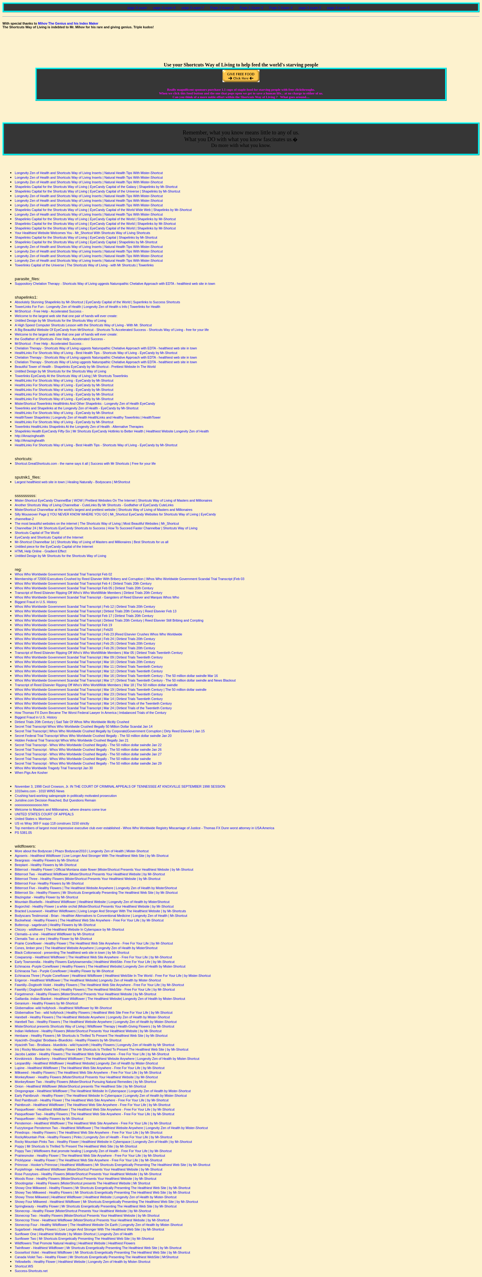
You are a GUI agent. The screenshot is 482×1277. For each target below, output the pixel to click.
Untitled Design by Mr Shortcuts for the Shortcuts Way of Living (60, 320)
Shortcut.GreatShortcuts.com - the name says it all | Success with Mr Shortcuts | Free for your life (85, 463)
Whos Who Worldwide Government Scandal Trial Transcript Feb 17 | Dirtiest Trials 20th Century (84, 616)
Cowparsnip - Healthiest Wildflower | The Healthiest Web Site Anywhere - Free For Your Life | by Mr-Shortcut (93, 957)
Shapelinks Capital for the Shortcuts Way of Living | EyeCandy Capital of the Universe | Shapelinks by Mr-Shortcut (97, 191)
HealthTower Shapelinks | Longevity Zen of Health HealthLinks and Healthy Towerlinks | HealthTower (87, 417)
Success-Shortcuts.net (31, 1271)
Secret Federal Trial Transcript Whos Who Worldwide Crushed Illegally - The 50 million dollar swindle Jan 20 (93, 736)
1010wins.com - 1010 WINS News (40, 791)
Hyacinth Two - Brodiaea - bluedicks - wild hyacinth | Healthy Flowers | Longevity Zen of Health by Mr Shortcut (94, 1045)
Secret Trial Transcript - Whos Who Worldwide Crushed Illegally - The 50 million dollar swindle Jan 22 (88, 745)
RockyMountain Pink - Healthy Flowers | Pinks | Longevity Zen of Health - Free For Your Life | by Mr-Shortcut (93, 1137)
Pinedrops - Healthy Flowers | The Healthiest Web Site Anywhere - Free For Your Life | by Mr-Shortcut (88, 1132)
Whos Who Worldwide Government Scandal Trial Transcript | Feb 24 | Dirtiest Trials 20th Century (85, 639)
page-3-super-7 (193, 8)
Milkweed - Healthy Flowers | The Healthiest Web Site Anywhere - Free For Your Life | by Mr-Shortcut (88, 1072)
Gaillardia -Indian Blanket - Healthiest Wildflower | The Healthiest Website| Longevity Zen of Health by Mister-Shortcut (100, 999)
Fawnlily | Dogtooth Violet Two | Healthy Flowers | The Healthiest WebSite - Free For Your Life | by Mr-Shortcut (95, 989)
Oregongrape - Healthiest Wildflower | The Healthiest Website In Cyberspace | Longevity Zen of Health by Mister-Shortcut (103, 1091)
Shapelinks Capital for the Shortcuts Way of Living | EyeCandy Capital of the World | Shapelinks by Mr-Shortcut (95, 219)
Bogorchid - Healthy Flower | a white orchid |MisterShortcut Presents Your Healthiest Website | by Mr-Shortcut (94, 906)
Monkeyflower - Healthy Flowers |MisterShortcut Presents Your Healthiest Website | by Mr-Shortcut (86, 1077)
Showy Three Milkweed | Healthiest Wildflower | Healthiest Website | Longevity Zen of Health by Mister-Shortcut (95, 1197)
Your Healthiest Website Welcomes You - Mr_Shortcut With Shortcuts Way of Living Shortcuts (82, 233)
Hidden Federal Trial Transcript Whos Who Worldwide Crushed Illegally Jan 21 (71, 740)
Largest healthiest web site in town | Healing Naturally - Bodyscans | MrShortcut (72, 482)
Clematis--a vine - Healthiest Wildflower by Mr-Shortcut (54, 934)
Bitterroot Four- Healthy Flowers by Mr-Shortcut (49, 883)
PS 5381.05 (23, 832)
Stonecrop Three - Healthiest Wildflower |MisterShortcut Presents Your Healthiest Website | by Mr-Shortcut (92, 1220)
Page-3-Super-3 (251, 8)
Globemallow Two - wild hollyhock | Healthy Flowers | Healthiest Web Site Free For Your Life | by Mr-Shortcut (93, 1012)
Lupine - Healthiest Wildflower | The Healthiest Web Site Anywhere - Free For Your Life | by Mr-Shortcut (89, 1068)
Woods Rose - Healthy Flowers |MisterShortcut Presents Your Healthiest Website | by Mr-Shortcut (85, 1178)
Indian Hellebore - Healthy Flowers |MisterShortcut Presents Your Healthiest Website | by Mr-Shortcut (88, 1031)
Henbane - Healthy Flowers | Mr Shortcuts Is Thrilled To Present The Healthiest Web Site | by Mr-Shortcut (91, 1035)
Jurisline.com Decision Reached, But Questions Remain (55, 800)
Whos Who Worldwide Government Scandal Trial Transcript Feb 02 (63, 574)
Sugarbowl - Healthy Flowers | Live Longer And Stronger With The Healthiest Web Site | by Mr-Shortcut (89, 1229)
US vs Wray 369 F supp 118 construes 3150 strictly (52, 823)
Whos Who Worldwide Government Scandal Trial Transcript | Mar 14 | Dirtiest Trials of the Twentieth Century (93, 703)
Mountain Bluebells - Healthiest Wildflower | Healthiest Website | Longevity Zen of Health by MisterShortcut (92, 902)
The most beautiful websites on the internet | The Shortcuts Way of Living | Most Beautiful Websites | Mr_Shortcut (97, 523)
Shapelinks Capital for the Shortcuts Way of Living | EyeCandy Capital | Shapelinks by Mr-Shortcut (86, 237)
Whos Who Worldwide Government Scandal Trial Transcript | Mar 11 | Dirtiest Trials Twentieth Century (89, 666)
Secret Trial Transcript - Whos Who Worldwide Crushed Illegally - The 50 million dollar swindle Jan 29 (88, 763)
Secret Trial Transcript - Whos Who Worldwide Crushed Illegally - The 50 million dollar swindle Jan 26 (88, 749)
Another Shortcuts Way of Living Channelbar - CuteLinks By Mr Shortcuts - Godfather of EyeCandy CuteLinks (94, 505)
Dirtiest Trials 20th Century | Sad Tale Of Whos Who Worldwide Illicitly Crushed (72, 722)
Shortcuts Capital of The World (37, 533)
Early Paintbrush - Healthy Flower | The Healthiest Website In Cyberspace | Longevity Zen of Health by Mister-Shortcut (101, 1095)
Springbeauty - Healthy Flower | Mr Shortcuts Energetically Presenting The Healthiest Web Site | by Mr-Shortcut (95, 1206)
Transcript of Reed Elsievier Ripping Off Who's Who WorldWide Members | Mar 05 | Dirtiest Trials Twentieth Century (99, 652)
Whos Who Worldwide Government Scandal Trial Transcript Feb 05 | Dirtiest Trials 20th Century (84, 588)
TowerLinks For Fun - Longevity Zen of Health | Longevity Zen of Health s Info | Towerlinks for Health (87, 306)
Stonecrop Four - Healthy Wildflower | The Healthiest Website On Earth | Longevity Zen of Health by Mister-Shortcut (99, 1225)
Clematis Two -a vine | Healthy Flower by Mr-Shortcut (53, 939)
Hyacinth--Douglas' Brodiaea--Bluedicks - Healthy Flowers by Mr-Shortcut (68, 1040)
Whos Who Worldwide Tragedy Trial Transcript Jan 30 (54, 768)
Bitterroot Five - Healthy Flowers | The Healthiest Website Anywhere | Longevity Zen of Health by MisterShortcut (96, 888)
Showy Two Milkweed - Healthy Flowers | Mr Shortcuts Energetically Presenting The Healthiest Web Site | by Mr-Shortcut (102, 1192)
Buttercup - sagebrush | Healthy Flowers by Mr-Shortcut (55, 925)
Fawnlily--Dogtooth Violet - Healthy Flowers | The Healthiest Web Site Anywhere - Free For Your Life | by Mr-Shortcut (99, 985)
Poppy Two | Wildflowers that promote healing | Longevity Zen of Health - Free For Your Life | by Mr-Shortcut (93, 1151)
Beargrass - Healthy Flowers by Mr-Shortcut (46, 860)
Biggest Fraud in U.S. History (36, 602)
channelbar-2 (24, 519)
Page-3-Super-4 (281, 8)
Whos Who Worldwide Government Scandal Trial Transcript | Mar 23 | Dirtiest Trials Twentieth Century (89, 694)
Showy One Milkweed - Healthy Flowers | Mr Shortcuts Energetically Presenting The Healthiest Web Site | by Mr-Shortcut (102, 1188)
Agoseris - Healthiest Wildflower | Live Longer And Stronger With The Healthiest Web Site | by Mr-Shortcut (91, 855)
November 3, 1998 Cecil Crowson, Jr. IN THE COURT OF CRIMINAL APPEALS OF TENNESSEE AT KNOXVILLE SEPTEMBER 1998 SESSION (120, 786)
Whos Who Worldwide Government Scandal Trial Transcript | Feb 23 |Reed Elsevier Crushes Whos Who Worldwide (98, 634)
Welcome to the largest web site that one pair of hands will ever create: (66, 316)
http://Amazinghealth (30, 436)
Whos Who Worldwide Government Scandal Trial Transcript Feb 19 (63, 625)
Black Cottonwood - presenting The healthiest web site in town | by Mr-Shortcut (72, 952)
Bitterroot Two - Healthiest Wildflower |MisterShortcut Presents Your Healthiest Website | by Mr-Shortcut (90, 874)
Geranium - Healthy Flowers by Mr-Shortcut (46, 1003)
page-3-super (137, 8)
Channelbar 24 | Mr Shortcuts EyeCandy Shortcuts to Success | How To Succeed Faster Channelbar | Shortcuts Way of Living (106, 528)
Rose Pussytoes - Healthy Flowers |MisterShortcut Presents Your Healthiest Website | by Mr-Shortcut (88, 1174)
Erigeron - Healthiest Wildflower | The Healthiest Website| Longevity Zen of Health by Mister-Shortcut (88, 980)
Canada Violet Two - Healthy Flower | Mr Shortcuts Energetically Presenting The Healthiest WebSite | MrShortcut (96, 1257)
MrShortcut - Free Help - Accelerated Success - (49, 311)
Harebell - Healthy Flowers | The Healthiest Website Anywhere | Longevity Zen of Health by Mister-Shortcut (92, 1017)
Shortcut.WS (24, 1266)
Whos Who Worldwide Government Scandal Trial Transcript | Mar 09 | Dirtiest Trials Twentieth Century (89, 657)
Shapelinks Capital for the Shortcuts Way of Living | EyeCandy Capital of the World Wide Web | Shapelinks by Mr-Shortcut (103, 210)
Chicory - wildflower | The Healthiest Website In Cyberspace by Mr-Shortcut (69, 929)
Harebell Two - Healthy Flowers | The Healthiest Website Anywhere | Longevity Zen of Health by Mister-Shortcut (96, 1022)
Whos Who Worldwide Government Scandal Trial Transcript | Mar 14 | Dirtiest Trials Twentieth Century (89, 699)
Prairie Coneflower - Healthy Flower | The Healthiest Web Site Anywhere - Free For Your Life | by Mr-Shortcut (94, 943)
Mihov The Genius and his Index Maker (68, 23)
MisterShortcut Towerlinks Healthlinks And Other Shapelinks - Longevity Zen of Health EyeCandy (85, 403)
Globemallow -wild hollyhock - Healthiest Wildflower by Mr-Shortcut (63, 1008)
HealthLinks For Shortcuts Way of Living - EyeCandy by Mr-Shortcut (64, 380)
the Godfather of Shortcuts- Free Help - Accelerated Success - (60, 339)
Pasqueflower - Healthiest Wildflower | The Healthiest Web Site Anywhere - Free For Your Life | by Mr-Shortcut (95, 1109)
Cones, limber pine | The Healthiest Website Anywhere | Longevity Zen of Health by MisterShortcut (86, 948)
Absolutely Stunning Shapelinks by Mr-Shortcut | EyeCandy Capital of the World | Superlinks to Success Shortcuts (97, 302)
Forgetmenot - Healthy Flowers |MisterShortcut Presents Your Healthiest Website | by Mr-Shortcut (85, 994)
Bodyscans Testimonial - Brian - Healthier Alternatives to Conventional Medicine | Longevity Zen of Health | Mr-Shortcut (101, 915)
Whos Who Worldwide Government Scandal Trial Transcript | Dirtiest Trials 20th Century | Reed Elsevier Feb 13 (95, 611)
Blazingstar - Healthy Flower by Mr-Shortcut (46, 897)
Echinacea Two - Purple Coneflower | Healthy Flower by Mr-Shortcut (64, 971)
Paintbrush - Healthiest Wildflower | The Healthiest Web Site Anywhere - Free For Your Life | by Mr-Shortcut (92, 1105)
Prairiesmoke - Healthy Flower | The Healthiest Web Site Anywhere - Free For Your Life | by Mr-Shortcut (90, 1155)
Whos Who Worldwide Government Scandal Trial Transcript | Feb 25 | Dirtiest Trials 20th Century (85, 643)
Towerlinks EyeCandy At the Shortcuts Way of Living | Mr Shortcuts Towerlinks (71, 376)
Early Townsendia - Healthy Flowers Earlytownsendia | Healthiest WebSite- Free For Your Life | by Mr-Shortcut (95, 962)
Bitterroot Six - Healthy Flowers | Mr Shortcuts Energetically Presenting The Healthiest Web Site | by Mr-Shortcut (96, 892)
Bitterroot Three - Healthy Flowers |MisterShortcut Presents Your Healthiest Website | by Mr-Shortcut (87, 879)
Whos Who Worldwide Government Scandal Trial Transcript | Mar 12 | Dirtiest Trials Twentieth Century (89, 671)
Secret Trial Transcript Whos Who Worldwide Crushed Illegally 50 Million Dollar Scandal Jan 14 (83, 726)
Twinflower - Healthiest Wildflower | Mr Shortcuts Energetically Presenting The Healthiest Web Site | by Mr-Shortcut (98, 1248)
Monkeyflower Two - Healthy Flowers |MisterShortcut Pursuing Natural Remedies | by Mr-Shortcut (85, 1082)
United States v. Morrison (33, 819)
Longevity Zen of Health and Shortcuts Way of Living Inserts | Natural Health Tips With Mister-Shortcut (89, 173)
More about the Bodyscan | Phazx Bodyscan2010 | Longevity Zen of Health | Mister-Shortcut (81, 851)
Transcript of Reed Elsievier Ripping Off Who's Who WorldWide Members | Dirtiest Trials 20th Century (88, 593)
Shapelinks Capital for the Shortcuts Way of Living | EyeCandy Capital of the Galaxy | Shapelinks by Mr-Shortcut (96, 187)
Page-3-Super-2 (222, 8)
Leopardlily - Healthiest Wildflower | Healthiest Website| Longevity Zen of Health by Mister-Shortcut (86, 1063)
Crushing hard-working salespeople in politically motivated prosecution (66, 796)
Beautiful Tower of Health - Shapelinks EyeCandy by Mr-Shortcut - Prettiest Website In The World (85, 366)
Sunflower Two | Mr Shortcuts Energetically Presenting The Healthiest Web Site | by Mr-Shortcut (84, 1238)
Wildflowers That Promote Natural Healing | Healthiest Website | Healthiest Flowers (75, 1243)
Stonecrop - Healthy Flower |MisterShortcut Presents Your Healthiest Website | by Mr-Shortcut (83, 1211)
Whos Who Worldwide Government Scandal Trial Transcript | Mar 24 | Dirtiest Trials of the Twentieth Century (93, 708)
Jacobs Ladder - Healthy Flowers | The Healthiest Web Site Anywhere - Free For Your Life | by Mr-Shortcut (92, 1054)
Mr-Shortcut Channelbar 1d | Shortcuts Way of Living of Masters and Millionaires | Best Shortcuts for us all (91, 542)
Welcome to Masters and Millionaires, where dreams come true (60, 809)
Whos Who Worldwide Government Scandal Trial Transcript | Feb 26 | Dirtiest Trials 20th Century (85, 648)
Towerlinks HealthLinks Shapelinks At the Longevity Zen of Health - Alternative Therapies (79, 426)
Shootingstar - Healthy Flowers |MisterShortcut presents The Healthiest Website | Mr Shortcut (82, 1183)
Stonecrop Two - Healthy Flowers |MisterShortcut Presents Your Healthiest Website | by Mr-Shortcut (87, 1215)
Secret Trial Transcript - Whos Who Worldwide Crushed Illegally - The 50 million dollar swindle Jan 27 (88, 754)
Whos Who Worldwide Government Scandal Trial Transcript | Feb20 (64, 629)
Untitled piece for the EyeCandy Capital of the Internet (54, 546)
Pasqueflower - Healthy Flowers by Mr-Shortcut (49, 1118)
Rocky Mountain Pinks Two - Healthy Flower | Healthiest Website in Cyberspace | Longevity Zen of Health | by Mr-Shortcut (103, 1142)
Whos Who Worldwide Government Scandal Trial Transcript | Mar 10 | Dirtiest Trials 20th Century (85, 662)
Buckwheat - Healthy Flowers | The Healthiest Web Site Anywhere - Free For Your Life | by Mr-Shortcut (89, 920)
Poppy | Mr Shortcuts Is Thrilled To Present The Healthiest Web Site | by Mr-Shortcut (76, 1146)
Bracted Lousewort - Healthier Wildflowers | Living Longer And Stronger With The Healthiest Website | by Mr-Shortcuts (100, 911)
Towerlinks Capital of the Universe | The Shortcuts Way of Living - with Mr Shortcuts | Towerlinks (84, 265)
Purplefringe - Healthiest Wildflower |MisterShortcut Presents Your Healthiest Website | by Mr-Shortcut (88, 1169)
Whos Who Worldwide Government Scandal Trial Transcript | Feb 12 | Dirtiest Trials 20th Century (85, 606)
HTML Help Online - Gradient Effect (40, 551)
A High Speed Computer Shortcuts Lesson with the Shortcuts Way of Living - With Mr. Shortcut (83, 325)
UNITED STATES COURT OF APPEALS (44, 814)
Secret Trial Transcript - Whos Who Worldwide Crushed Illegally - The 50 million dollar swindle (83, 759)
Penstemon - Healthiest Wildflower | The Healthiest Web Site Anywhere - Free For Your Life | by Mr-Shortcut (93, 1123)
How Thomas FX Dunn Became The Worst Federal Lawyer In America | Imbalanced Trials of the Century (90, 712)
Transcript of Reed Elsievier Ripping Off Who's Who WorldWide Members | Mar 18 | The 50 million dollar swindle (96, 685)
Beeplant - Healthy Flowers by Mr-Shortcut (46, 865)
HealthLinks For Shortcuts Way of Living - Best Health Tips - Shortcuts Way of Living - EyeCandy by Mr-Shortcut (96, 353)
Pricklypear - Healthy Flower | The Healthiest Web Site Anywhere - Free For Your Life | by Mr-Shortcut (88, 1160)
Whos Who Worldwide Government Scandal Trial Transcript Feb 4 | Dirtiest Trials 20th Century (83, 583)
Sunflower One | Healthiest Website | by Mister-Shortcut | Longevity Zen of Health (74, 1234)
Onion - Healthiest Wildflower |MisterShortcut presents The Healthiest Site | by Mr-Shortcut (80, 1086)
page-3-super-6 (164, 8)
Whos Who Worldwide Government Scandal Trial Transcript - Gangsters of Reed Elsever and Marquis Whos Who (97, 597)
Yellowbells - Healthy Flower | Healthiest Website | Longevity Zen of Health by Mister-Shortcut (82, 1261)
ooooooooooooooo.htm (32, 805)
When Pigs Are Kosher (31, 772)
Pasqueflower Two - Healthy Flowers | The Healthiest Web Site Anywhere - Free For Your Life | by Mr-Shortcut (94, 1114)
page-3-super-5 (309, 8)
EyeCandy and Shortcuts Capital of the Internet (49, 537)
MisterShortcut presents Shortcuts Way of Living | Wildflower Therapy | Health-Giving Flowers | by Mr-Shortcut (94, 1026)
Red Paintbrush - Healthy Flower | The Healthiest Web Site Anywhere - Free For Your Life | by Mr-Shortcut (91, 1100)
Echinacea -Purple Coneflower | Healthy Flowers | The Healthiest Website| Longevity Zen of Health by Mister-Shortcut (100, 966)
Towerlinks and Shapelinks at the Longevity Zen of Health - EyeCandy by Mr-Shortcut (76, 408)
